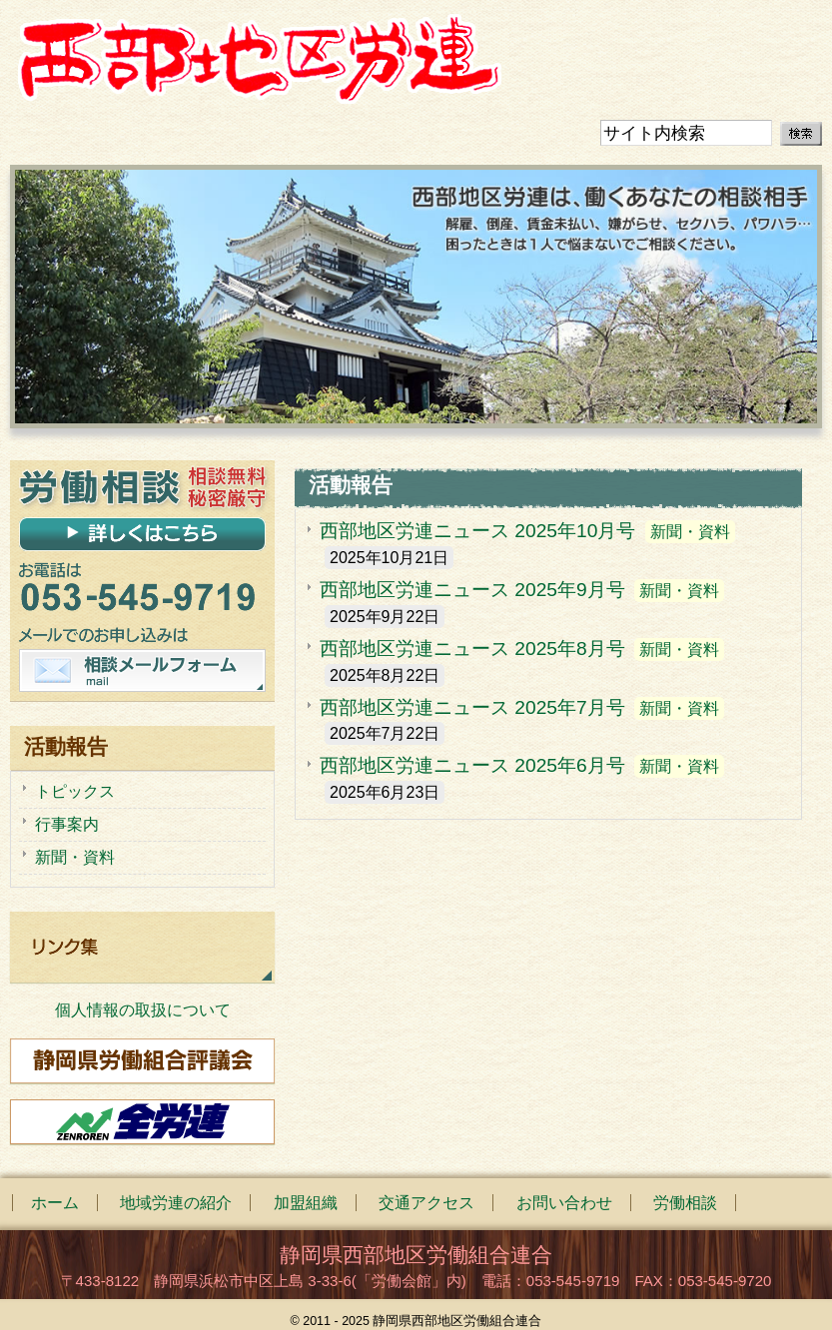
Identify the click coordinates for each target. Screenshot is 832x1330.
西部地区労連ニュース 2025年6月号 (472, 765)
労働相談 (685, 1202)
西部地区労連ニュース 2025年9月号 (472, 589)
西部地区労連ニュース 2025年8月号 (472, 648)
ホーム (55, 1202)
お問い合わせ (564, 1202)
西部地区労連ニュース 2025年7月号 (472, 707)
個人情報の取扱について (143, 1009)
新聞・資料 (690, 531)
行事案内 (67, 824)
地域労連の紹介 (176, 1202)
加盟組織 (306, 1202)
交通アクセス (426, 1202)
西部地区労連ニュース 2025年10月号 (477, 530)
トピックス (75, 791)
